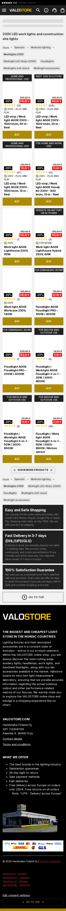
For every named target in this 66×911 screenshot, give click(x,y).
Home (6, 47)
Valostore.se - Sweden (16, 877)
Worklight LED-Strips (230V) (20, 61)
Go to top (32, 597)
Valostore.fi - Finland (14, 873)
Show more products (33, 470)
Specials (19, 47)
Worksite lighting (41, 47)
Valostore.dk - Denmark (16, 885)
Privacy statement (50, 861)
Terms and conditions (17, 744)
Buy (17, 134)
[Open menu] (4, 10)
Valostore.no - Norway (15, 881)
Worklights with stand (16, 68)
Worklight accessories (47, 68)
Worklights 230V (14, 54)
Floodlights (47, 61)
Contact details (12, 738)
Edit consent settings (16, 895)
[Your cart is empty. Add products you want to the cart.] (62, 10)
